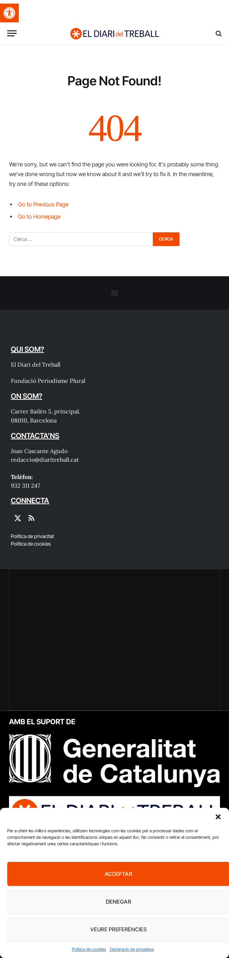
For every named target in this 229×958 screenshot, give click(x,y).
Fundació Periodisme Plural (48, 380)
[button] (9, 13)
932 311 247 (25, 485)
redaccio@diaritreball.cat (45, 459)
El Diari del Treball (35, 364)
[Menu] (12, 33)
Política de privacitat (32, 536)
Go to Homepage (39, 216)
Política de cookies (89, 949)
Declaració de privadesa (132, 949)
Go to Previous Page (43, 204)
